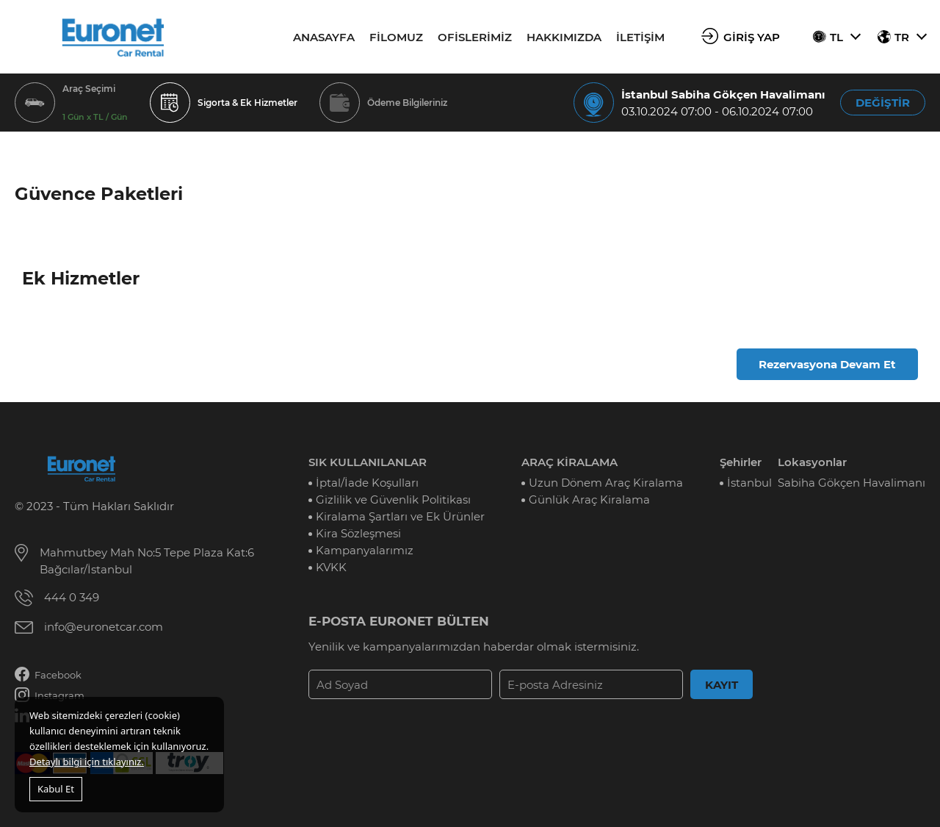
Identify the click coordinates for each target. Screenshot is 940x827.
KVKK (331, 567)
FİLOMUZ (396, 37)
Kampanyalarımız (364, 550)
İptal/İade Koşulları (367, 483)
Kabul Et (55, 788)
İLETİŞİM (640, 37)
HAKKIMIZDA (564, 37)
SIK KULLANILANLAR (367, 462)
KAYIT (721, 685)
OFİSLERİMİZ (475, 37)
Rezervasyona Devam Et (827, 364)
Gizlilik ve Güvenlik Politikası (393, 499)
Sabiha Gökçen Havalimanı (851, 483)
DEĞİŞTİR (883, 103)
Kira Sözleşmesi (358, 533)
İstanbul (749, 483)
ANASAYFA (324, 37)
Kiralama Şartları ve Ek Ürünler (400, 516)
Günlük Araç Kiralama (589, 499)
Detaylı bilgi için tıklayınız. (86, 761)
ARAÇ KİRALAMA (569, 462)
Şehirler (741, 462)
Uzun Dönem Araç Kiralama (606, 483)
